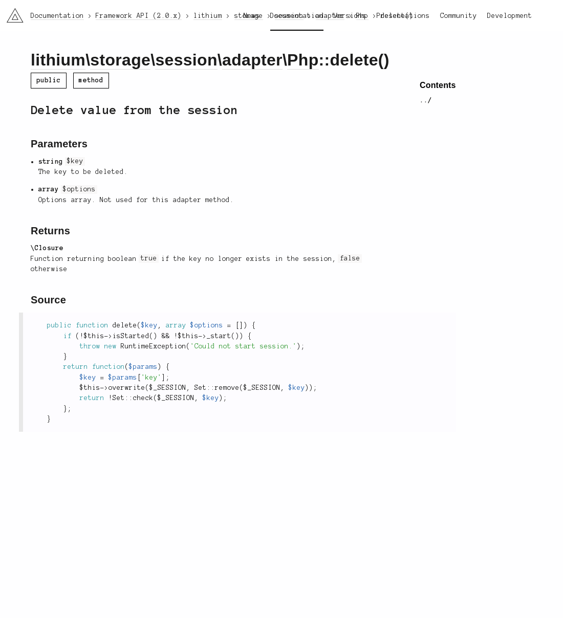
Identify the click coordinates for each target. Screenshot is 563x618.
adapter (252, 60)
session (186, 60)
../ (426, 100)
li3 (11, 12)
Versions (350, 15)
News (252, 15)
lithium (58, 60)
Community (458, 15)
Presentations (403, 15)
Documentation (296, 15)
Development (509, 15)
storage (120, 60)
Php (302, 60)
